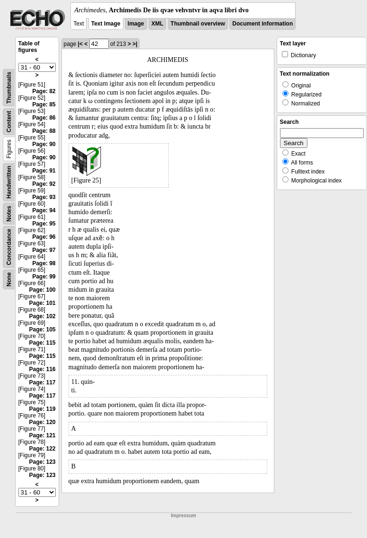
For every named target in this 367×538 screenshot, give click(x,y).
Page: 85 (43, 104)
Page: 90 (43, 144)
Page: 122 (42, 448)
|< (80, 44)
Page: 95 (43, 223)
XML (157, 23)
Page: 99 (43, 276)
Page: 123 (42, 462)
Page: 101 (42, 303)
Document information (262, 23)
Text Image (106, 23)
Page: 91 (43, 170)
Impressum (183, 515)
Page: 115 (42, 342)
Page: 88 (43, 131)
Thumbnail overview (198, 23)
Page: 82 (43, 91)
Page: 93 (43, 197)
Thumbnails (9, 88)
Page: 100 (42, 289)
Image (136, 23)
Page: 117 (42, 382)
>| (134, 44)
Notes (9, 213)
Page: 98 (43, 263)
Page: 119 (42, 409)
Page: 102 (42, 316)
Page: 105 (42, 329)
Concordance (9, 247)
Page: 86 (43, 117)
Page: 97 (43, 250)
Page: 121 (42, 435)
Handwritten (9, 182)
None (9, 279)
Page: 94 (43, 210)
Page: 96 (43, 237)
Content (9, 121)
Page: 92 (43, 184)
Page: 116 (42, 369)
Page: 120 (42, 422)
